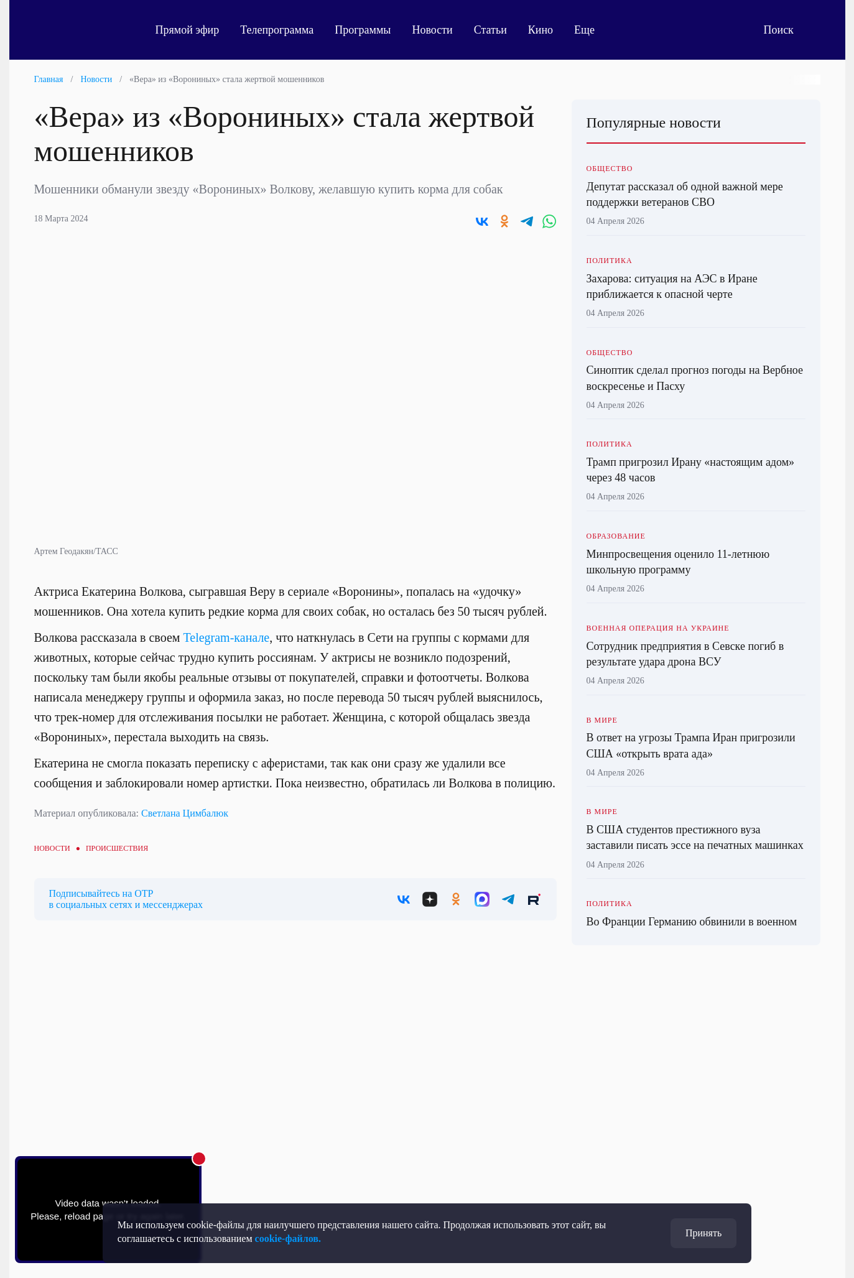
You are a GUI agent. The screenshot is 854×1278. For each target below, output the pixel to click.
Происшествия (117, 848)
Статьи (490, 30)
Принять (703, 1233)
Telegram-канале (226, 637)
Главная (48, 79)
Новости (432, 30)
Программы (363, 30)
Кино (540, 30)
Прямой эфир (187, 30)
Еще (591, 30)
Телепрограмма (276, 30)
